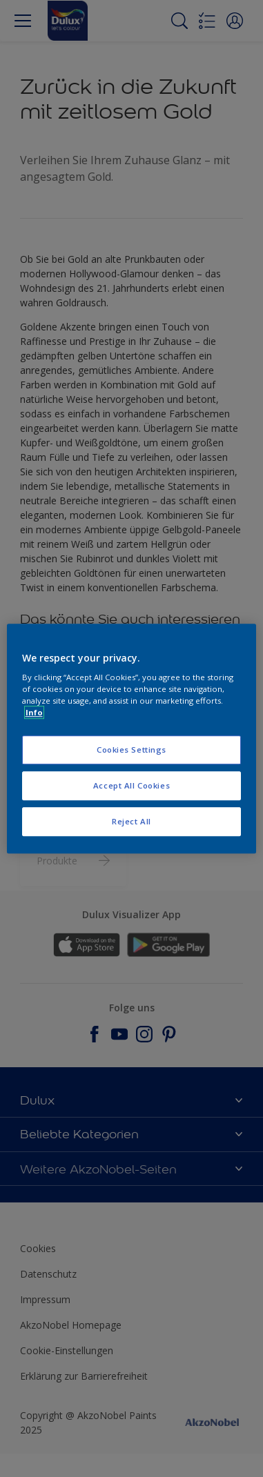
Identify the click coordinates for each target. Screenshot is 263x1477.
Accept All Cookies (131, 785)
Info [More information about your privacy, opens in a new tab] (34, 712)
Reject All (131, 821)
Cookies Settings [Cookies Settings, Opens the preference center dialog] (131, 750)
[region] (132, 739)
